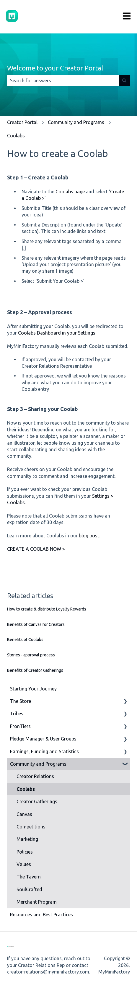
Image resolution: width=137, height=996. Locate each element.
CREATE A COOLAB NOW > (36, 549)
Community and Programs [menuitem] (38, 764)
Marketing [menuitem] (27, 839)
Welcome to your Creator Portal (55, 68)
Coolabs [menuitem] (26, 789)
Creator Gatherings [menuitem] (37, 801)
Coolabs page (70, 191)
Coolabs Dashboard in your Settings (56, 332)
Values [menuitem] (24, 864)
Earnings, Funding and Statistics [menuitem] (44, 751)
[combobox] (63, 80)
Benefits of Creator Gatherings (35, 670)
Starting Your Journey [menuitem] (33, 688)
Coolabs (16, 135)
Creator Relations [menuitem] (35, 776)
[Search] (124, 80)
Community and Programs (76, 122)
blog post (89, 535)
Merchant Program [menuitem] (37, 902)
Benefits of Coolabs (25, 639)
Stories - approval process (31, 655)
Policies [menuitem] (25, 851)
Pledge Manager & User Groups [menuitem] (43, 738)
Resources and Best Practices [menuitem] (41, 914)
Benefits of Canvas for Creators (36, 624)
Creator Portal (22, 122)
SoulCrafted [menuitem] (29, 889)
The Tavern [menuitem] (29, 876)
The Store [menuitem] (20, 701)
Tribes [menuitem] (16, 713)
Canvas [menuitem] (24, 814)
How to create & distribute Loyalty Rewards (46, 609)
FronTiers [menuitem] (20, 726)
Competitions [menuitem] (31, 826)
